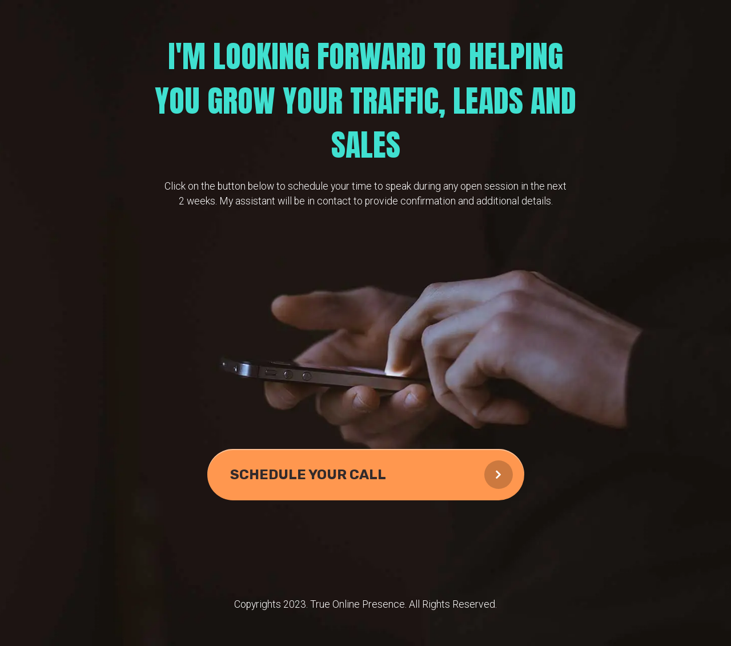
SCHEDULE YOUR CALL (371, 474)
